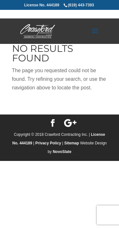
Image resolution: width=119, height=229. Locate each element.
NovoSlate (62, 151)
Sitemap (71, 143)
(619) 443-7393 (81, 5)
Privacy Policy (48, 143)
